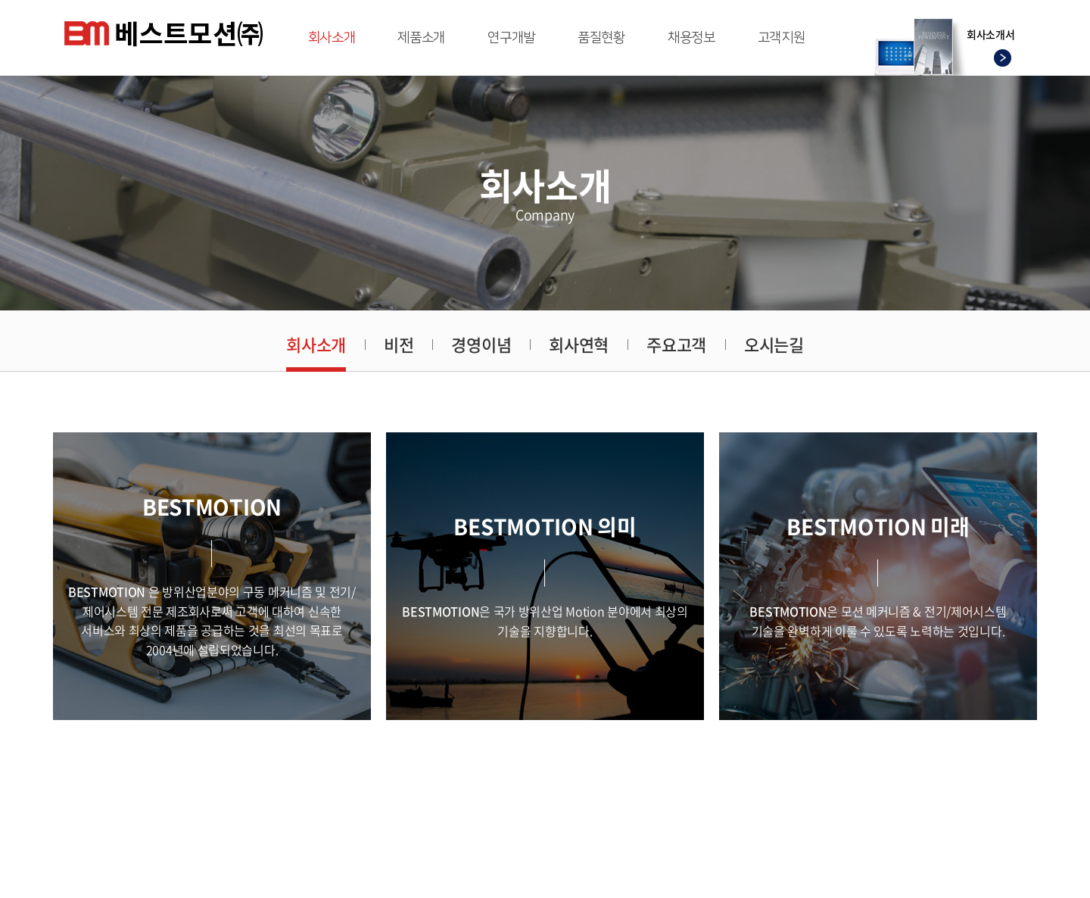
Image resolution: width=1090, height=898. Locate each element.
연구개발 (511, 37)
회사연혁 (579, 344)
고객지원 (781, 37)
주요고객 (676, 344)
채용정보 (691, 37)
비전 (398, 344)
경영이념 (481, 344)
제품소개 (421, 37)
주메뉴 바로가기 (0, 0)
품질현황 (601, 37)
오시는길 (774, 344)
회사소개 (332, 37)
